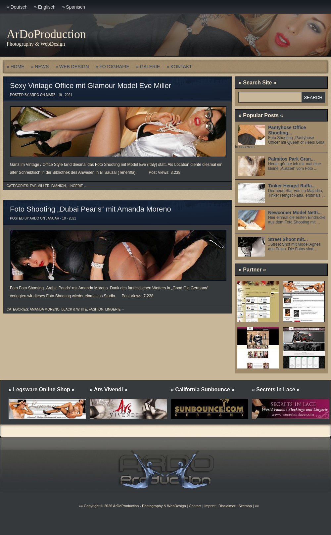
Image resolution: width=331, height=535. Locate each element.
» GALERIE (148, 66)
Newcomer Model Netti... (295, 212)
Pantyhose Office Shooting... (287, 130)
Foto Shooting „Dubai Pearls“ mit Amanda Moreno (90, 209)
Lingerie (75, 186)
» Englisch (45, 7)
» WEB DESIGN (72, 66)
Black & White (74, 309)
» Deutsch (17, 7)
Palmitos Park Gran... (291, 159)
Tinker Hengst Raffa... (292, 185)
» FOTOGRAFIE (112, 66)
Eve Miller (39, 186)
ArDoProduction (46, 34)
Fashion (58, 186)
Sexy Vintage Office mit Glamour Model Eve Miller (90, 85)
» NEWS (40, 66)
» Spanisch (73, 7)
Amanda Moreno (45, 309)
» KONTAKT (179, 66)
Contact (195, 506)
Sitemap (244, 506)
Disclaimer (226, 506)
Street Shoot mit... (288, 239)
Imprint (209, 506)
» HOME (15, 66)
